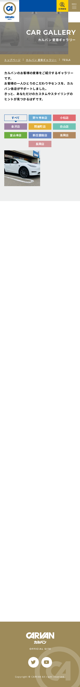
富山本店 (16, 135)
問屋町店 (40, 126)
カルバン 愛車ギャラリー (41, 60)
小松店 (64, 118)
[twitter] (33, 662)
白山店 (64, 126)
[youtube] (46, 662)
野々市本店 (40, 118)
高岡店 (64, 135)
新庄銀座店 (40, 135)
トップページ (12, 60)
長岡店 (40, 144)
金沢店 (15, 126)
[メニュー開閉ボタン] (74, 6)
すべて (16, 118)
